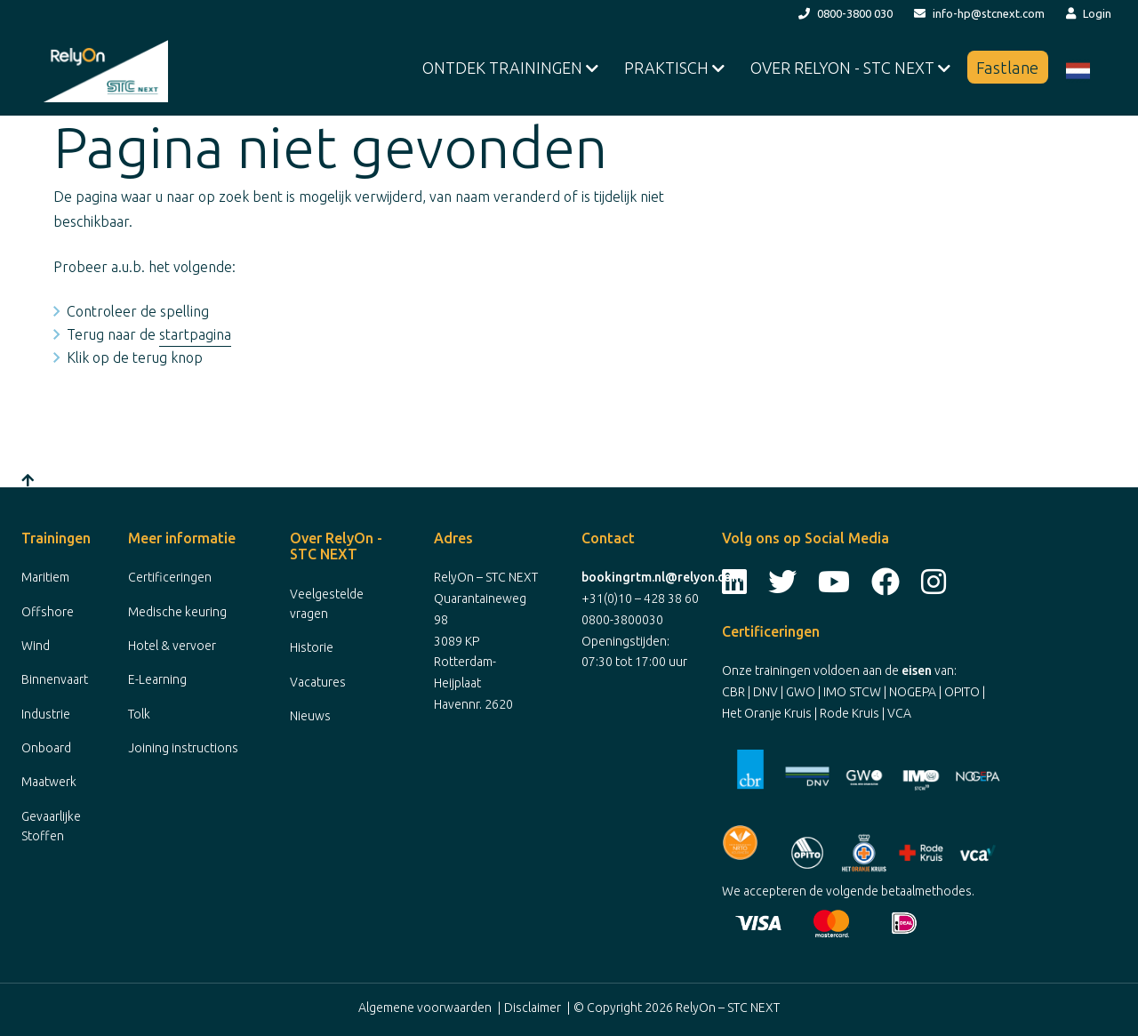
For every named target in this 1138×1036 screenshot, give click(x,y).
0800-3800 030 (845, 13)
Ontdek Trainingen (504, 67)
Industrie (45, 714)
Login (1088, 13)
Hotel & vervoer (172, 645)
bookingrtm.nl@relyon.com (661, 577)
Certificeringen (170, 577)
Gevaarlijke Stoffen (51, 826)
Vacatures (318, 682)
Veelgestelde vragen (327, 604)
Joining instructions (183, 748)
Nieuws (310, 716)
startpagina (195, 334)
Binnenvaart (54, 679)
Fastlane (1007, 67)
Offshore (47, 612)
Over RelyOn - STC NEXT (844, 67)
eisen (917, 670)
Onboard (46, 748)
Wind (35, 645)
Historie (311, 647)
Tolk (139, 714)
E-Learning (157, 679)
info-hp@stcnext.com (979, 13)
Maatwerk (48, 782)
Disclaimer (532, 1007)
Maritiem (45, 577)
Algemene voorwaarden (425, 1007)
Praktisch (668, 67)
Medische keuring (177, 612)
